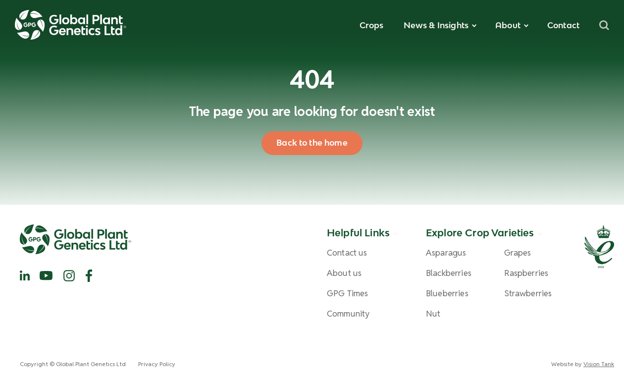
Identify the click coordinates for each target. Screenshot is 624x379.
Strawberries (528, 293)
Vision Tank (598, 364)
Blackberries (448, 273)
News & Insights (436, 25)
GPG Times (347, 293)
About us (344, 273)
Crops (372, 25)
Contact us (347, 253)
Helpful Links (358, 232)
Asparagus (446, 253)
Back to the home (312, 143)
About (507, 25)
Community (348, 314)
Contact (563, 25)
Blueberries (447, 293)
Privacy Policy (156, 364)
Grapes (517, 253)
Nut (433, 314)
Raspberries (526, 273)
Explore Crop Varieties (480, 232)
